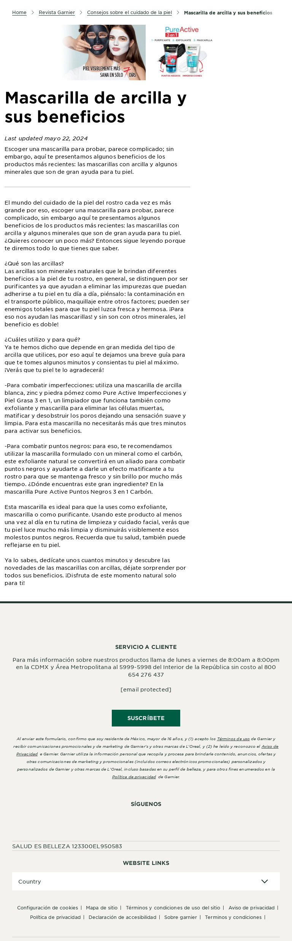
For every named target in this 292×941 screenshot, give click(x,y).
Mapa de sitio (101, 907)
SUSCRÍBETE (146, 718)
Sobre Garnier (180, 917)
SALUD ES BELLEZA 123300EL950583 (67, 845)
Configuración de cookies (47, 907)
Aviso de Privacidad (252, 907)
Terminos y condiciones (233, 917)
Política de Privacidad (55, 917)
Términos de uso (233, 738)
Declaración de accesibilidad (122, 917)
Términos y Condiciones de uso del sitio (173, 907)
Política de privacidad (134, 776)
